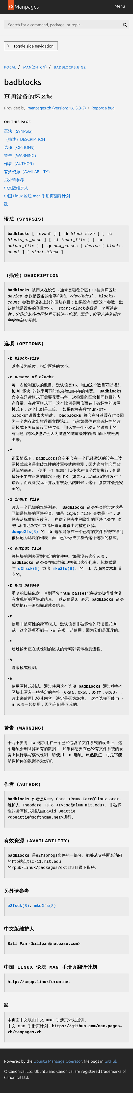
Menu (120, 6)
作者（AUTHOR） (20, 163)
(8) (25, 532)
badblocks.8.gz (70, 67)
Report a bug (103, 108)
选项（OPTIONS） (20, 147)
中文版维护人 (16, 187)
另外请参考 (14, 179)
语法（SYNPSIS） (19, 131)
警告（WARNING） (21, 155)
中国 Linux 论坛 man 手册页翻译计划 (37, 196)
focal (10, 67)
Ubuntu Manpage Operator (58, 1061)
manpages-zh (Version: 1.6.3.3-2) (57, 108)
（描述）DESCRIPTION (24, 139)
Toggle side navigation (33, 46)
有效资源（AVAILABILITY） (28, 171)
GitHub (110, 1061)
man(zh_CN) (35, 67)
